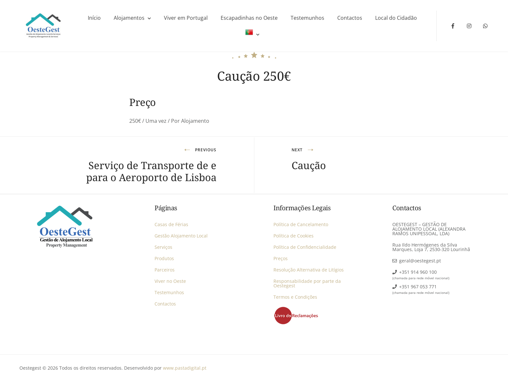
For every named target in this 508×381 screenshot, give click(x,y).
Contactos (349, 17)
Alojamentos (129, 17)
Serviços (163, 247)
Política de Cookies (293, 236)
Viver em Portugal (186, 17)
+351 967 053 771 (418, 286)
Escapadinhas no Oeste (249, 17)
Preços (280, 258)
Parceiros (165, 270)
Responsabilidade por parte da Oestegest (307, 283)
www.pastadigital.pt (184, 368)
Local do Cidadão (396, 17)
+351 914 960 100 (418, 272)
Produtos (164, 258)
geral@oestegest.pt (420, 261)
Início (94, 17)
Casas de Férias (171, 224)
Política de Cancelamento (300, 224)
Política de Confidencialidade (304, 247)
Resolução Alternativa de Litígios (308, 270)
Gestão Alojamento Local (181, 236)
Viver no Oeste (170, 281)
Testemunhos (307, 17)
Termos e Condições (295, 297)
